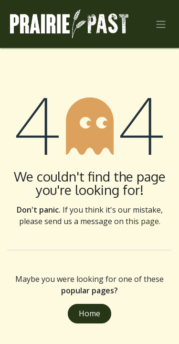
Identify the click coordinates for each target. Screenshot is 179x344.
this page (142, 221)
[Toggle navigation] (161, 23)
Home (89, 313)
